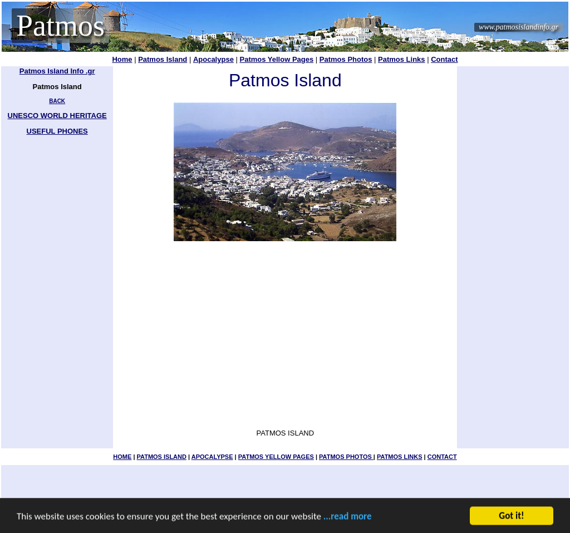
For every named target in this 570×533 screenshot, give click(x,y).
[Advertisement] (513, 234)
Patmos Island (162, 59)
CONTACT (442, 456)
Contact (444, 59)
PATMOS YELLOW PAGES (276, 456)
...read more (347, 517)
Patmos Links (401, 59)
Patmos (60, 25)
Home (122, 59)
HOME (122, 456)
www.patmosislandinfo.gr (518, 27)
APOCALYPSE (212, 456)
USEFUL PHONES (57, 131)
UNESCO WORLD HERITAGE (57, 115)
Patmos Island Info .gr (57, 71)
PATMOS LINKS (399, 456)
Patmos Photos (346, 59)
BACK (57, 101)
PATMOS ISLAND (161, 456)
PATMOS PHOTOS (346, 456)
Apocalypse (213, 59)
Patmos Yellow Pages (276, 59)
